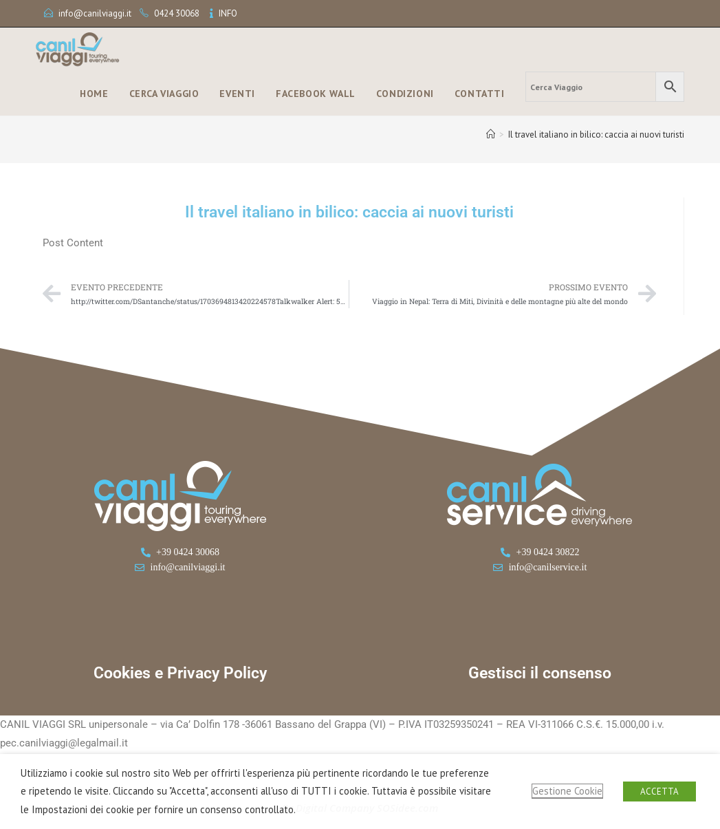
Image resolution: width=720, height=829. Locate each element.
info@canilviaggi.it (94, 13)
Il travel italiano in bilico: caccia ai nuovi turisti (596, 134)
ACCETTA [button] (659, 791)
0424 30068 (176, 13)
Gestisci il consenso (539, 673)
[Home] (490, 134)
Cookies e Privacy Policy (180, 673)
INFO (228, 13)
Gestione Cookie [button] (567, 790)
